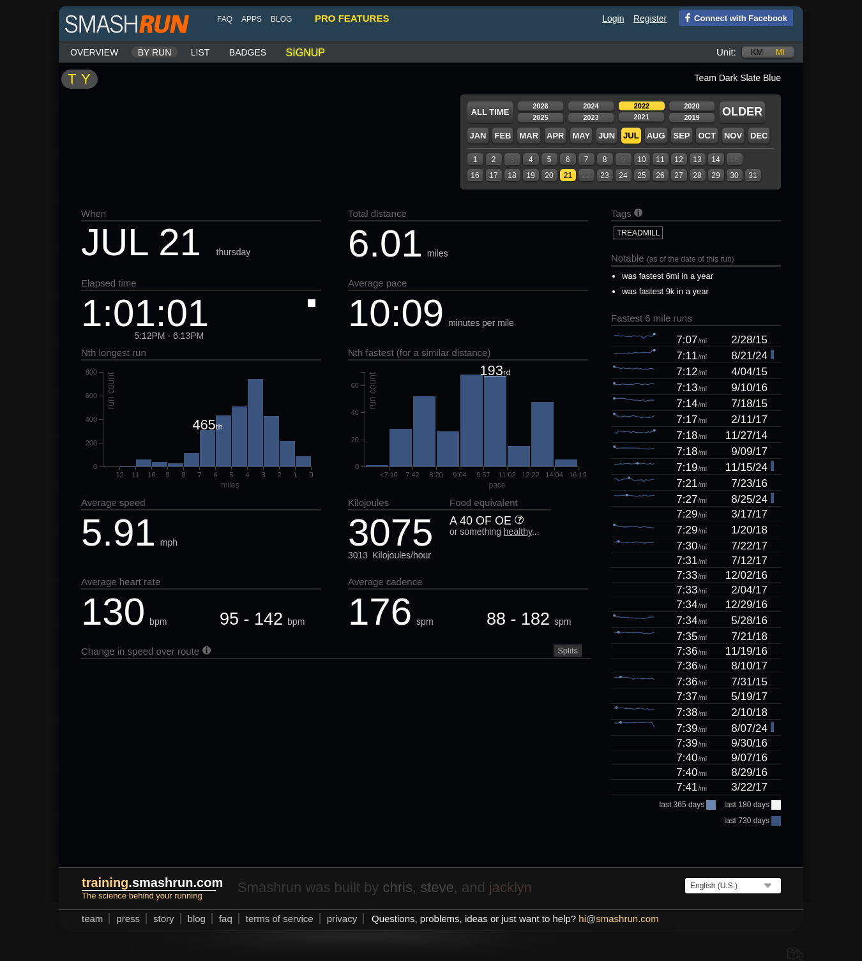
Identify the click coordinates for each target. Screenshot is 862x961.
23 (604, 175)
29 (715, 175)
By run (155, 52)
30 (734, 175)
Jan (477, 135)
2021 (641, 117)
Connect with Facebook (733, 17)
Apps (251, 19)
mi (780, 52)
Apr (555, 135)
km (757, 52)
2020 (691, 106)
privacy (342, 918)
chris (397, 887)
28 (697, 175)
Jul (631, 135)
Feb (502, 135)
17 (493, 175)
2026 (540, 106)
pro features (352, 18)
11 (660, 159)
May (581, 135)
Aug (656, 135)
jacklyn (510, 887)
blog (281, 19)
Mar (528, 135)
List (200, 52)
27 (678, 175)
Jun (606, 135)
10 (641, 159)
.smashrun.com (152, 882)
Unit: (726, 52)
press (128, 918)
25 (641, 175)
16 (475, 175)
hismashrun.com (618, 918)
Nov (733, 135)
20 (549, 175)
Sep (681, 135)
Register (650, 18)
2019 (691, 117)
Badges (247, 52)
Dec (758, 135)
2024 (590, 106)
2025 (540, 117)
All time (490, 112)
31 (752, 175)
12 (678, 159)
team (92, 918)
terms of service (280, 918)
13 (697, 159)
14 (715, 159)
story (163, 918)
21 (568, 175)
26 (660, 175)
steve (437, 887)
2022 (641, 106)
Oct (706, 135)
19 (530, 175)
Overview (94, 52)
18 (512, 175)
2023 (590, 117)
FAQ (224, 19)
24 (623, 175)
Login (613, 18)
